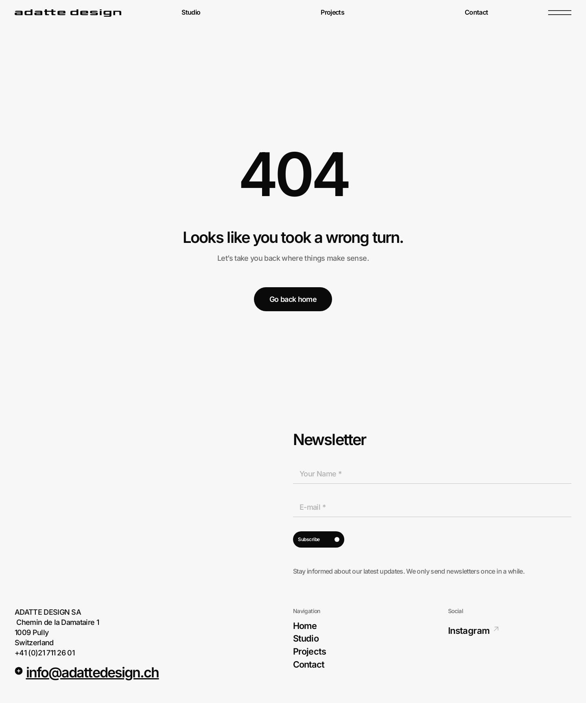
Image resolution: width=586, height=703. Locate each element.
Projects (332, 12)
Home (305, 626)
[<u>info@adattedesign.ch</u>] (19, 671)
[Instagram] (496, 629)
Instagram (469, 630)
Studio (190, 12)
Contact (476, 12)
